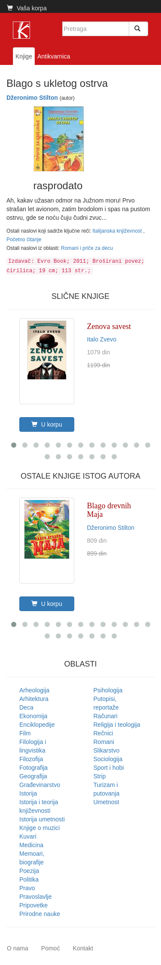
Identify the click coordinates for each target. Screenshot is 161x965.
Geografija (33, 776)
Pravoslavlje (35, 896)
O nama (17, 948)
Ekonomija (33, 716)
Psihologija (108, 690)
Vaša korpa (27, 8)
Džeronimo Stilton (32, 97)
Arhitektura (34, 698)
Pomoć (50, 948)
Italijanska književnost (117, 231)
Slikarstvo (107, 750)
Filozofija (31, 759)
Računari (106, 716)
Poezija (29, 870)
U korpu (46, 424)
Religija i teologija (117, 724)
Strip (100, 776)
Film (24, 733)
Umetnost (106, 802)
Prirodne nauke (39, 913)
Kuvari (27, 836)
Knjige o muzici (39, 827)
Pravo (27, 888)
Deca (26, 707)
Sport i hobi (109, 767)
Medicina (31, 845)
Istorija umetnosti (42, 819)
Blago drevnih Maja (109, 510)
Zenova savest (109, 326)
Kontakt (83, 948)
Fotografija (33, 767)
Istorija (28, 793)
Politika (29, 879)
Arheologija (34, 690)
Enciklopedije (37, 724)
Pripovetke (33, 905)
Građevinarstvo (39, 784)
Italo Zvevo (101, 339)
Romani (104, 741)
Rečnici (103, 733)
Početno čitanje (23, 240)
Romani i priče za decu (87, 248)
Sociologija (108, 759)
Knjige (23, 56)
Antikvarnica (53, 56)
